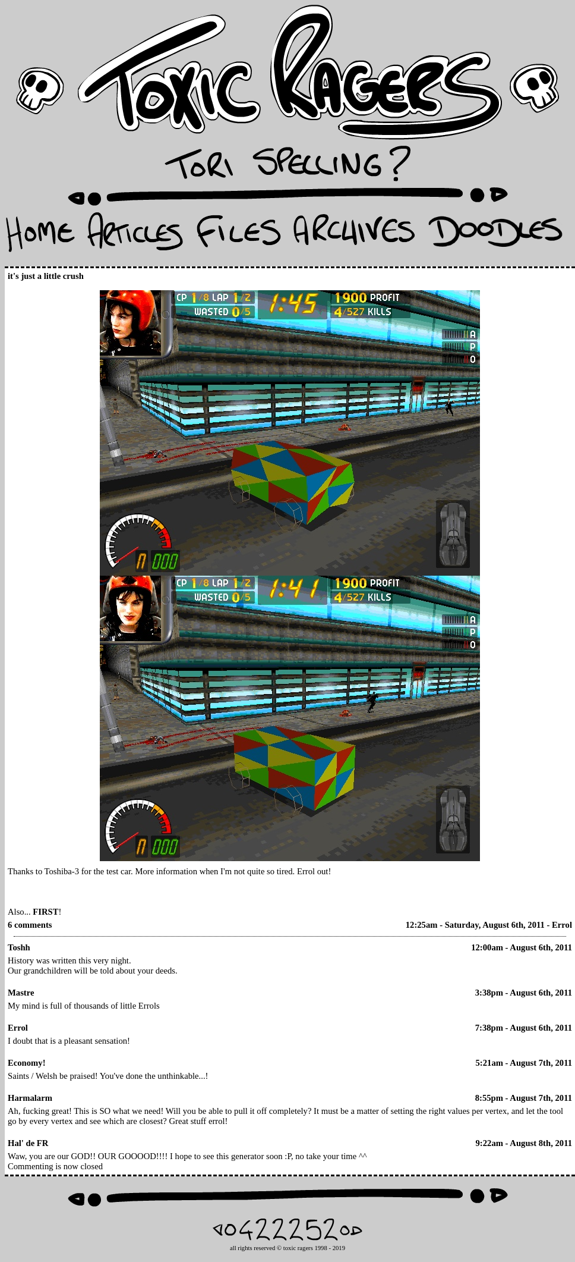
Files (238, 235)
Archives (354, 235)
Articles (135, 235)
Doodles (495, 235)
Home (40, 235)
